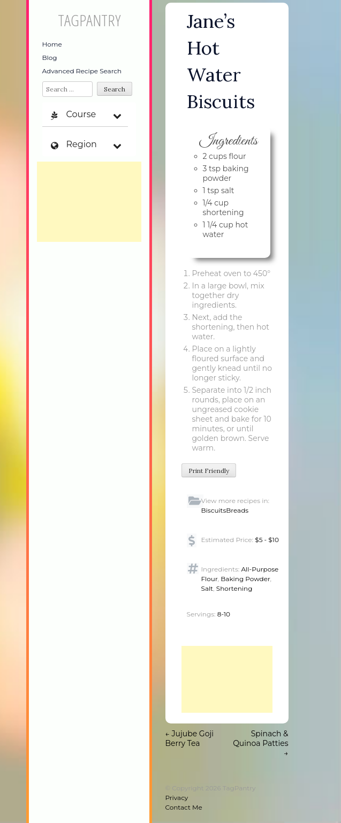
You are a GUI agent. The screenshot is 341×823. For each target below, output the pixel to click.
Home (52, 44)
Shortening (234, 588)
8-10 (223, 614)
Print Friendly (208, 471)
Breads (237, 510)
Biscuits (213, 510)
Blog (49, 58)
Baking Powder (245, 579)
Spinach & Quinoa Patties (260, 743)
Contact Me (183, 807)
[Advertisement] (89, 202)
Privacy (176, 798)
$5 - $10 (267, 540)
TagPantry (89, 20)
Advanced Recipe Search (82, 71)
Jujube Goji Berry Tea (189, 738)
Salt (207, 588)
